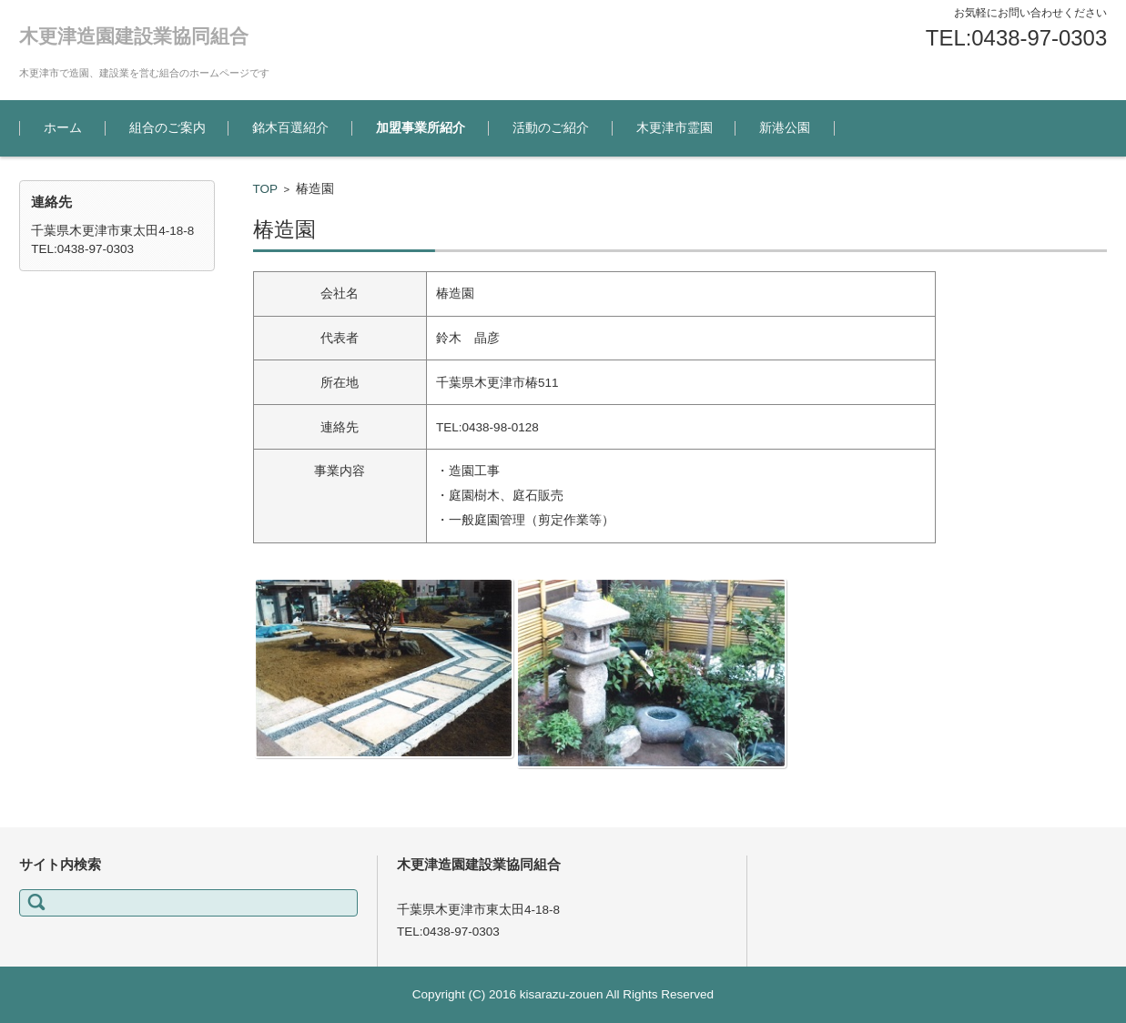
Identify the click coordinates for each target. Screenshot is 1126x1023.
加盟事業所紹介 (420, 128)
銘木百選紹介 (290, 128)
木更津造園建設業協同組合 (134, 35)
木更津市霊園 (674, 128)
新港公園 (784, 128)
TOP (266, 189)
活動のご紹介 (550, 128)
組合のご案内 (167, 128)
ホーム (63, 128)
